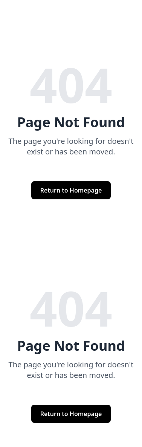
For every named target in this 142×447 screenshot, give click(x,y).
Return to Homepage (71, 190)
